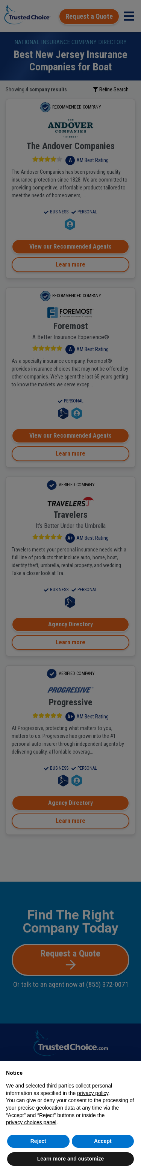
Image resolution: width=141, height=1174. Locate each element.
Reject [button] (38, 1141)
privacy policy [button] (92, 1093)
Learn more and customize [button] (70, 1159)
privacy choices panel (31, 1122)
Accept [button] (103, 1141)
